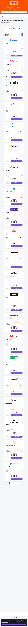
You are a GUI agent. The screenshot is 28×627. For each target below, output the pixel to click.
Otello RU (7, 85)
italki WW (7, 233)
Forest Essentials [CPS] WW (10, 445)
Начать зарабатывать (14, 11)
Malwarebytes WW (9, 318)
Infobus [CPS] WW (9, 191)
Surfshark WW (8, 466)
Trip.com (7, 43)
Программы (14, 613)
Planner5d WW (8, 360)
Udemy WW (7, 106)
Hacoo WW (7, 297)
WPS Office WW (8, 339)
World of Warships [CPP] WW (10, 276)
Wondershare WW (9, 424)
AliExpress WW (8, 64)
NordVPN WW (8, 170)
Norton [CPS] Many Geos (10, 149)
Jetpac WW (7, 212)
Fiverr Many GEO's (9, 403)
